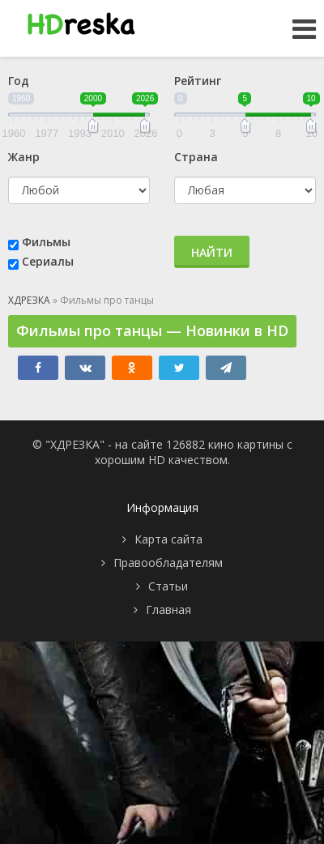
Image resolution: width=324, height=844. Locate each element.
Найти (211, 252)
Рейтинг (197, 80)
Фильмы (46, 241)
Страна (196, 156)
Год (18, 80)
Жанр (24, 156)
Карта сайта (168, 539)
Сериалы (48, 261)
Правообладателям (168, 562)
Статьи (168, 586)
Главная (168, 609)
